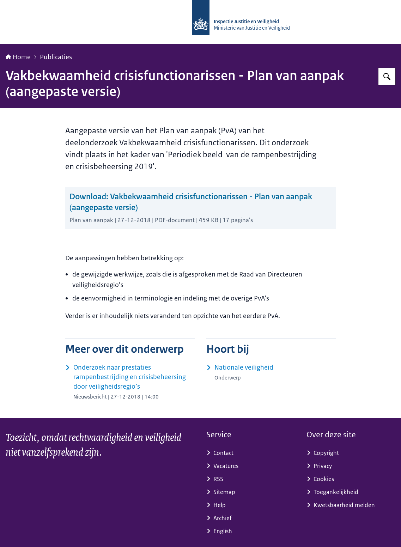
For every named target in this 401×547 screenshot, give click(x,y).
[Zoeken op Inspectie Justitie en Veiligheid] (386, 76)
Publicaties (56, 57)
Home (18, 57)
